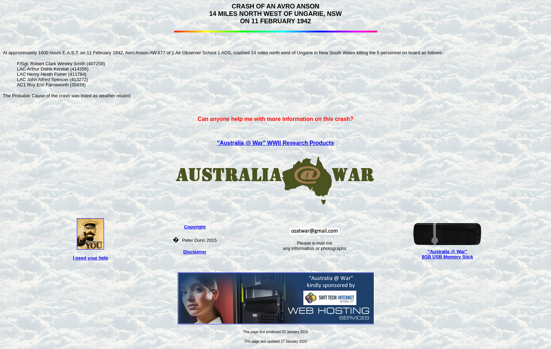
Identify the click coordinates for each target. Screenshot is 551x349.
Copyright (195, 226)
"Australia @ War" (447, 251)
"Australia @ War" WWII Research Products (275, 143)
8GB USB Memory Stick (447, 256)
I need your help (90, 258)
